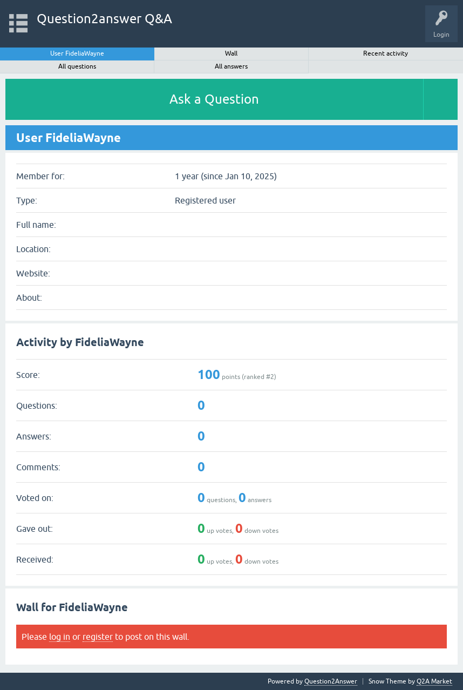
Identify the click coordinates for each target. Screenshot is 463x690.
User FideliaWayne (77, 53)
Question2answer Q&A (104, 18)
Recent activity (385, 53)
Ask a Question (214, 99)
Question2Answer (330, 681)
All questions (77, 66)
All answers (231, 66)
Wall (231, 53)
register (98, 636)
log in (59, 636)
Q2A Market (434, 681)
